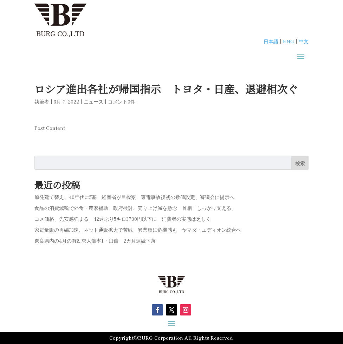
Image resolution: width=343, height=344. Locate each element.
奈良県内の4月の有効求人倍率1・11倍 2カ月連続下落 (95, 240)
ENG (288, 41)
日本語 (271, 41)
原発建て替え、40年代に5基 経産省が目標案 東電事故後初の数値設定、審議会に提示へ (134, 196)
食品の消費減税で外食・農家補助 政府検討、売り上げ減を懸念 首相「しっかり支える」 (135, 207)
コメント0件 (121, 101)
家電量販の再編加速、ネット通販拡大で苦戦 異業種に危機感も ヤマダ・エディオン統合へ (137, 229)
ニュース (93, 101)
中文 (304, 41)
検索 (300, 163)
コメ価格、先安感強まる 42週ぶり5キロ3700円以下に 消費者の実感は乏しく (122, 218)
